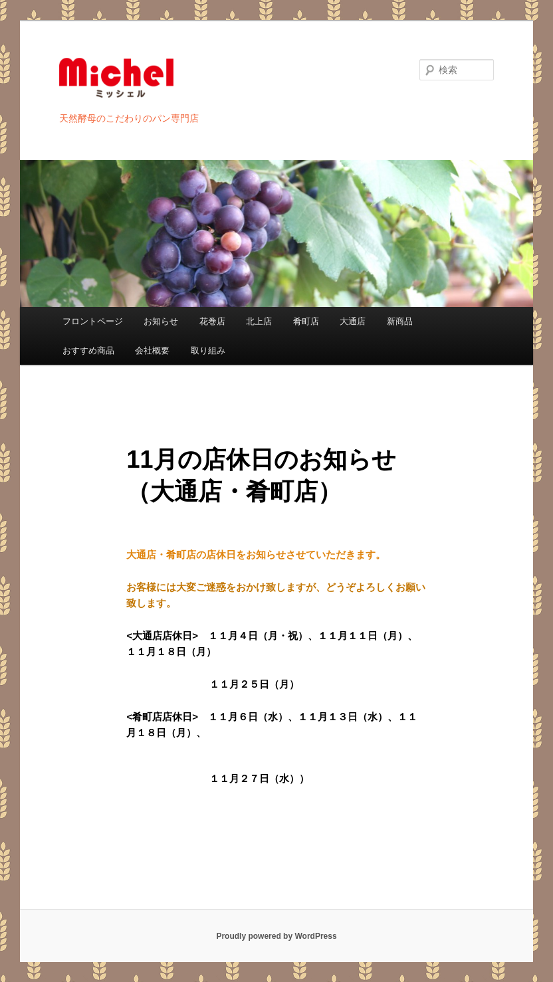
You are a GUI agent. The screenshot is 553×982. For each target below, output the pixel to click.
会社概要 (152, 350)
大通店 (353, 321)
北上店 (259, 321)
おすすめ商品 (88, 350)
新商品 (400, 321)
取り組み (208, 350)
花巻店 (212, 321)
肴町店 (306, 321)
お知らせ (161, 321)
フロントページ (92, 321)
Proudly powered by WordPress (276, 936)
